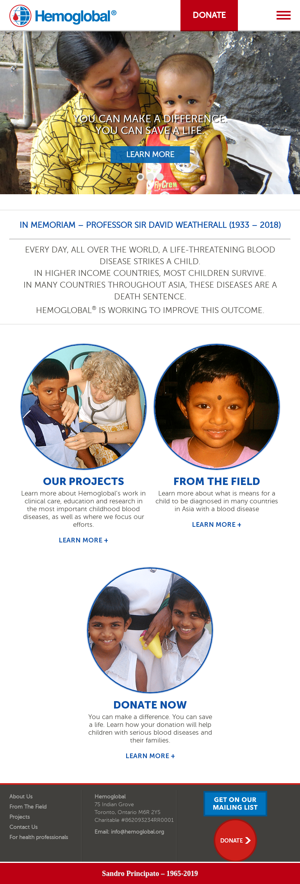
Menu (284, 15)
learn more (150, 154)
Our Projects (83, 481)
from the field (216, 481)
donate (209, 15)
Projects (19, 817)
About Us (20, 796)
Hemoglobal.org (62, 16)
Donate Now (150, 705)
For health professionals (38, 837)
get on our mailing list (235, 803)
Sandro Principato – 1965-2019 (150, 873)
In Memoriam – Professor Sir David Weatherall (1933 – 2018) (150, 225)
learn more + (83, 540)
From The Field (27, 806)
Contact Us (23, 827)
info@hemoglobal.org (137, 832)
